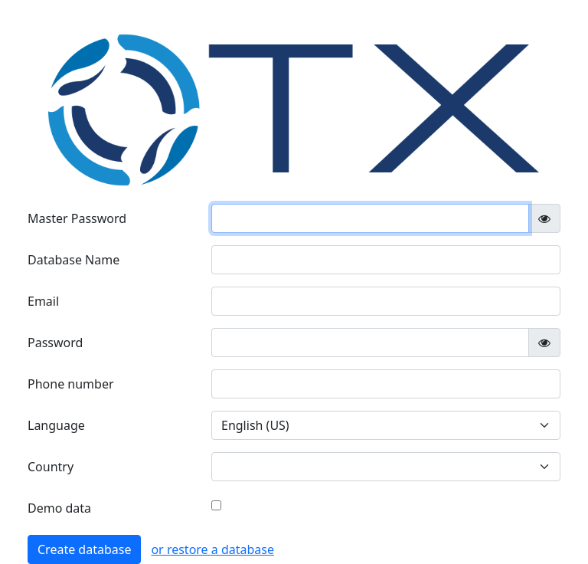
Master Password (77, 218)
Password (55, 342)
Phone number (71, 383)
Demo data (59, 508)
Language (56, 425)
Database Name (73, 259)
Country (51, 466)
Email (43, 301)
